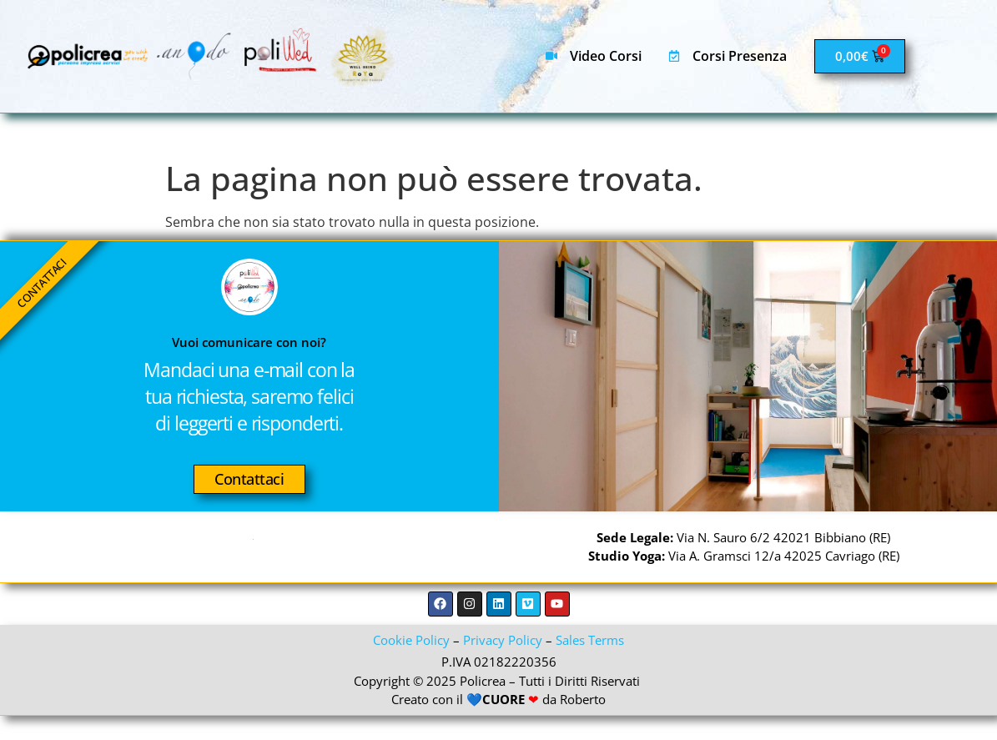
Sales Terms (590, 664)
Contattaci (249, 491)
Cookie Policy (411, 664)
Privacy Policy (502, 664)
